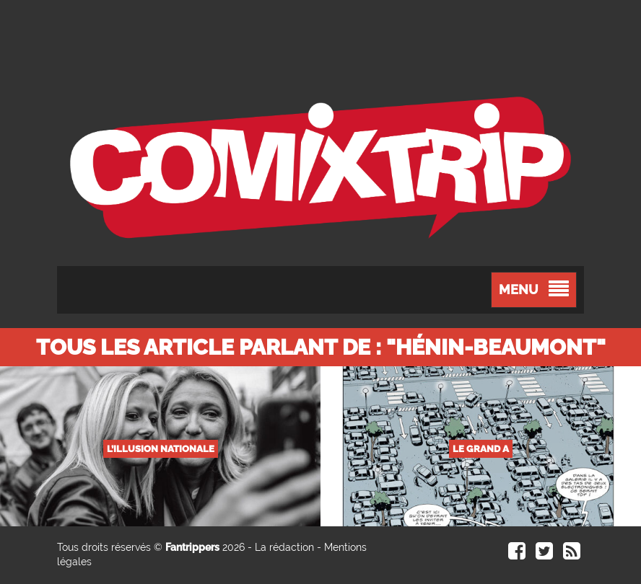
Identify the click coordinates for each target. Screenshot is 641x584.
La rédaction (284, 547)
